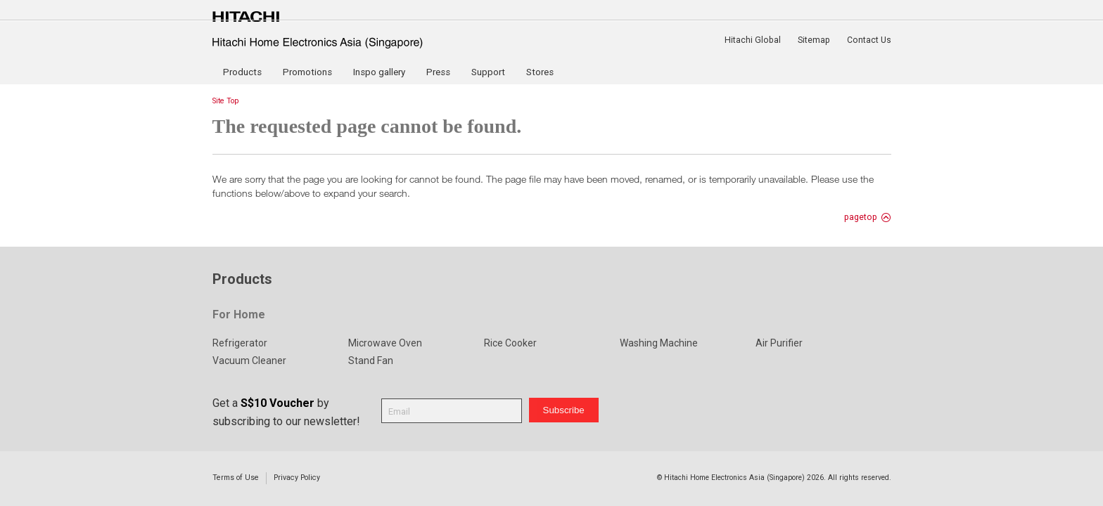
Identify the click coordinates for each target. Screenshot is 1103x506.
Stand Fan (370, 360)
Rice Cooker (510, 343)
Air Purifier (779, 343)
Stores (540, 72)
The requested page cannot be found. (367, 126)
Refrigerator (239, 343)
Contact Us (869, 40)
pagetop (860, 217)
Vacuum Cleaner (249, 360)
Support (488, 72)
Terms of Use (235, 477)
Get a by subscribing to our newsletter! (286, 412)
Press (438, 72)
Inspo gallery (379, 72)
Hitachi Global (753, 40)
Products (242, 72)
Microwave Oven (385, 343)
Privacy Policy (297, 477)
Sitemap (814, 40)
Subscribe (564, 410)
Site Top (225, 100)
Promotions (307, 72)
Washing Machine (659, 343)
